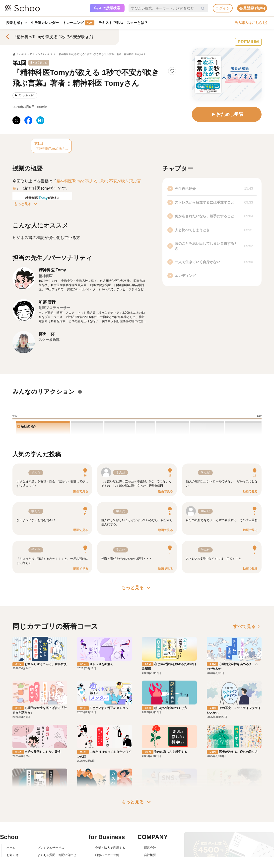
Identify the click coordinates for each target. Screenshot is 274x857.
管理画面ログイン (107, 822)
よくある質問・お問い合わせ (56, 808)
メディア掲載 (153, 829)
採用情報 (150, 815)
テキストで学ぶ (110, 23)
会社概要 (150, 808)
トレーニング (78, 22)
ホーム (10, 800)
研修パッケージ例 (107, 808)
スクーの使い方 (16, 822)
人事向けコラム (105, 815)
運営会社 (150, 800)
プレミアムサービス (50, 800)
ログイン (222, 8)
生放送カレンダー (45, 23)
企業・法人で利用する (110, 800)
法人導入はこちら (250, 23)
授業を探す (16, 23)
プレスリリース (154, 822)
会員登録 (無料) (252, 8)
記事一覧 (12, 836)
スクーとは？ (137, 23)
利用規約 (43, 815)
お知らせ (12, 808)
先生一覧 (12, 829)
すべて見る (247, 626)
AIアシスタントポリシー (53, 836)
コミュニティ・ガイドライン (56, 822)
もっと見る (26, 204)
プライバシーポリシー (52, 829)
